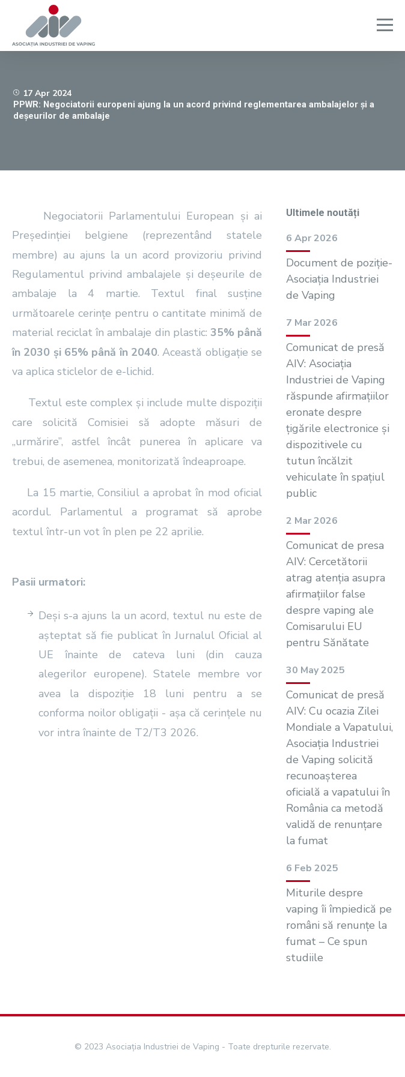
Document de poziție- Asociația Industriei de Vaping (339, 279)
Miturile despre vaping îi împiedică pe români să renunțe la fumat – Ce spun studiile (339, 925)
